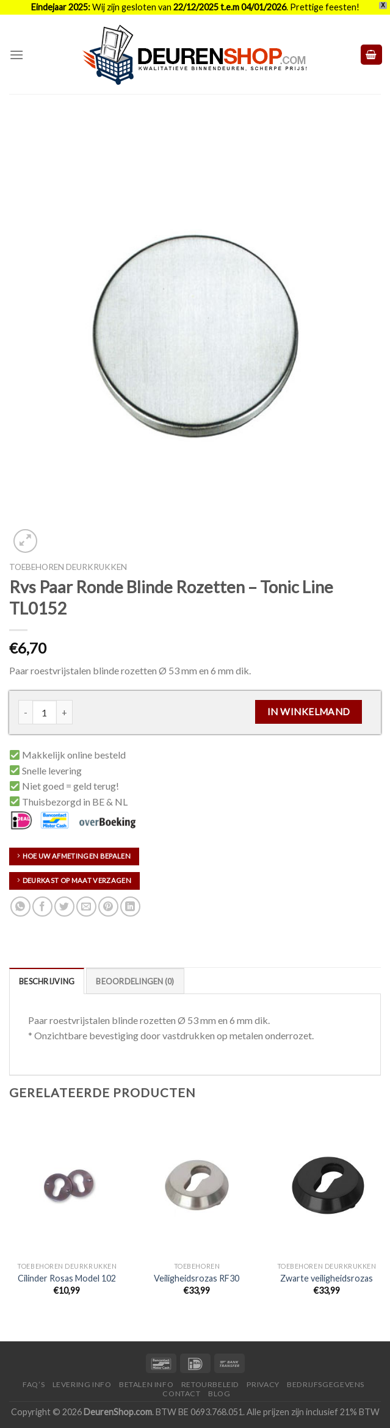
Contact (181, 1393)
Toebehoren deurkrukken (68, 567)
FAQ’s (34, 1384)
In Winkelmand (308, 711)
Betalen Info (146, 1384)
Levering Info (82, 1384)
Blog (219, 1393)
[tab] (46, 980)
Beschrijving (46, 981)
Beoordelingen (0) (135, 981)
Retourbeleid (210, 1384)
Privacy (263, 1384)
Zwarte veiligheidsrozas (326, 1278)
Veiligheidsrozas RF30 (196, 1278)
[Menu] (16, 55)
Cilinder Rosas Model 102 (67, 1278)
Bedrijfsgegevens (325, 1384)
